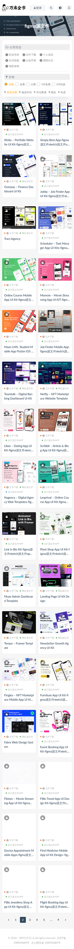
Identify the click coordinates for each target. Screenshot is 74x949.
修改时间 (27, 92)
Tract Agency (12, 238)
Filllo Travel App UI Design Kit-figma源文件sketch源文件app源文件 (54, 803)
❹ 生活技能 (12, 60)
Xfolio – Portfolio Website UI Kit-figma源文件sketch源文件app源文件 (19, 144)
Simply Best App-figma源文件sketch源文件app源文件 (54, 144)
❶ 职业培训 (12, 54)
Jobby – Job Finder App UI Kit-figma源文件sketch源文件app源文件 (55, 196)
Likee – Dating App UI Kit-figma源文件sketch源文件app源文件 (18, 450)
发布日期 (12, 92)
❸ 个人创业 (46, 54)
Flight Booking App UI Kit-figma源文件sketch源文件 (54, 907)
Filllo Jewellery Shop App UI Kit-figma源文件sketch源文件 (19, 907)
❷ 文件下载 (29, 54)
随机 (53, 92)
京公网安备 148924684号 (46, 942)
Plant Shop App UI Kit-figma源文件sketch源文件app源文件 (55, 554)
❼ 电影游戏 (12, 66)
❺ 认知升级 (29, 60)
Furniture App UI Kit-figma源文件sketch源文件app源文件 (54, 699)
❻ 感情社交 (46, 60)
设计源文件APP (14, 134)
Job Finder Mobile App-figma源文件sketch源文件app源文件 (55, 351)
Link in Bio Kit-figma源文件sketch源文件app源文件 (18, 554)
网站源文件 (26, 181)
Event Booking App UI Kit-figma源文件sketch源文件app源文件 (54, 751)
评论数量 (41, 92)
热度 (63, 92)
